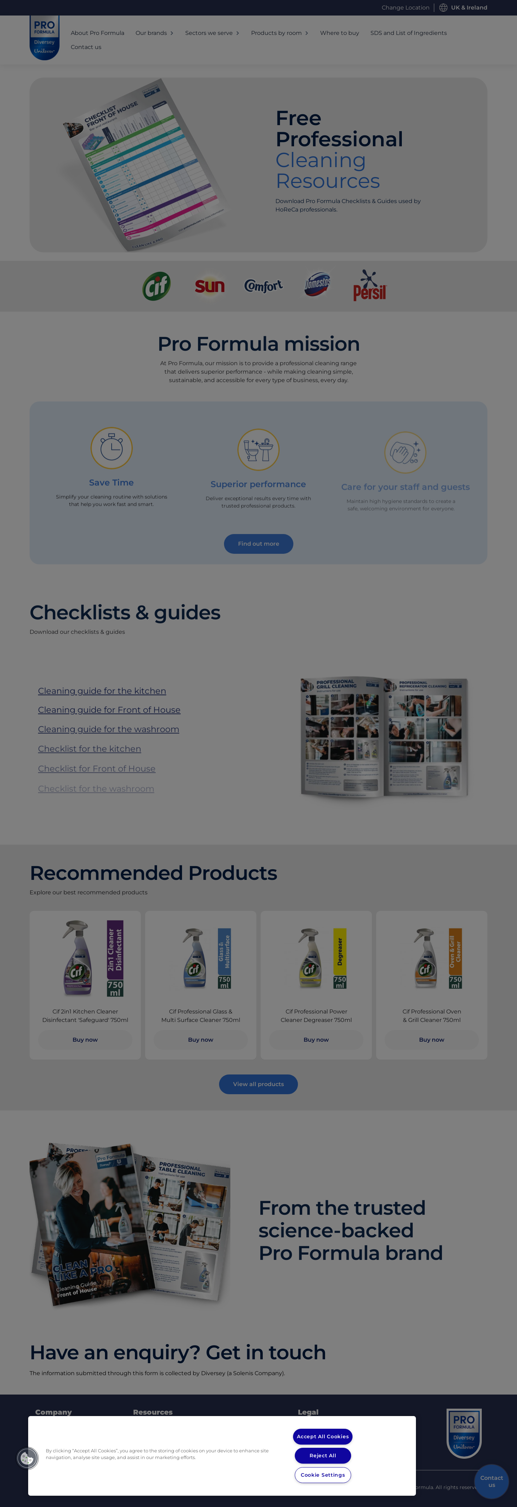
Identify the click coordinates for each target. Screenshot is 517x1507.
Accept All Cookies (323, 1436)
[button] (27, 1458)
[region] (222, 1456)
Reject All (322, 1455)
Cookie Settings (322, 1475)
